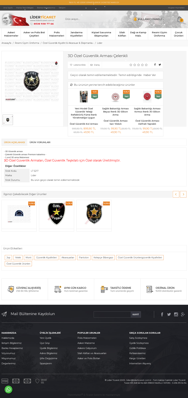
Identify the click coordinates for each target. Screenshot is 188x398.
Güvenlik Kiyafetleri (46, 257)
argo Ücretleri (138, 358)
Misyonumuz (9, 358)
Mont (28, 257)
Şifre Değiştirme (48, 358)
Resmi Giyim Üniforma (159, 34)
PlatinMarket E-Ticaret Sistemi (84, 395)
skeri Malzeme (87, 343)
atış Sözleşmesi (139, 338)
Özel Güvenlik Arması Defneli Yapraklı (147, 122)
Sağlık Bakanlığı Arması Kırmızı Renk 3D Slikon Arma (147, 111)
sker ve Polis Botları (89, 358)
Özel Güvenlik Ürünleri (18, 263)
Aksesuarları (67, 257)
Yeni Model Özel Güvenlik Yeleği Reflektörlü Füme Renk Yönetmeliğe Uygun (84, 113)
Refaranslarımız (137, 353)
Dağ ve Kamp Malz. (138, 34)
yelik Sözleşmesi (140, 343)
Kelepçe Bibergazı (103, 257)
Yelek (18, 257)
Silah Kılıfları (122, 34)
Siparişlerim (46, 363)
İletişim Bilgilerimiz (12, 343)
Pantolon (84, 257)
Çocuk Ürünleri (178, 34)
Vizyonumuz (8, 353)
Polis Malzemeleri (56, 34)
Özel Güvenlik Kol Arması (84, 124)
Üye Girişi (45, 343)
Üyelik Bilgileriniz (49, 348)
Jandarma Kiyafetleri (76, 34)
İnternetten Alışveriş (140, 363)
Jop (8, 257)
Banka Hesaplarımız (12, 348)
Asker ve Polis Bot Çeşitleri (34, 34)
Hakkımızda (8, 338)
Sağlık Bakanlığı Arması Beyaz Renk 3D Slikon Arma (115, 111)
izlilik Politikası (138, 348)
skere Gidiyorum (88, 348)
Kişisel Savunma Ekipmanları (101, 34)
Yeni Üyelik (45, 338)
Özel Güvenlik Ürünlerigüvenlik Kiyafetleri (140, 257)
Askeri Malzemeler (11, 34)
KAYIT (136, 314)
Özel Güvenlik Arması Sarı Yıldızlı (116, 122)
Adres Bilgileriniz (48, 353)
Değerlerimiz (9, 363)
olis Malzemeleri (87, 338)
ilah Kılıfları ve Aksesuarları (92, 353)
